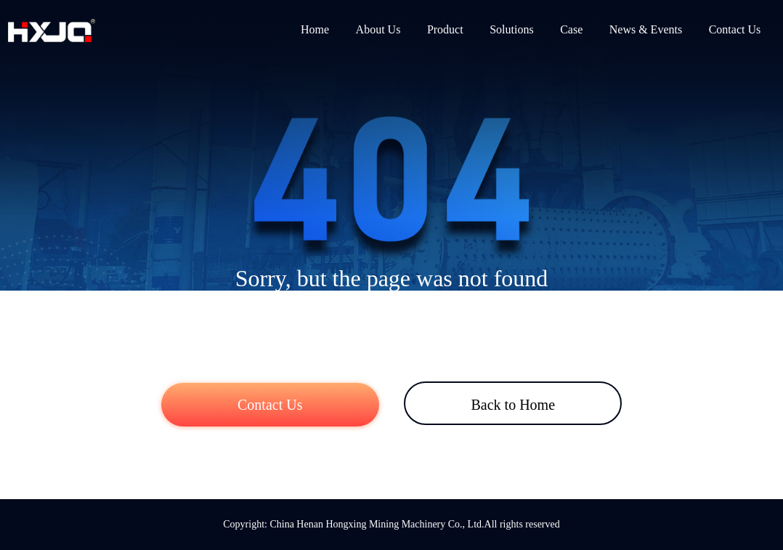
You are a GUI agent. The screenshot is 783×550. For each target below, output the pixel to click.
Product (445, 29)
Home (315, 29)
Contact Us (735, 29)
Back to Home (513, 405)
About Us (378, 29)
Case (571, 29)
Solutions (511, 29)
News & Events (645, 29)
